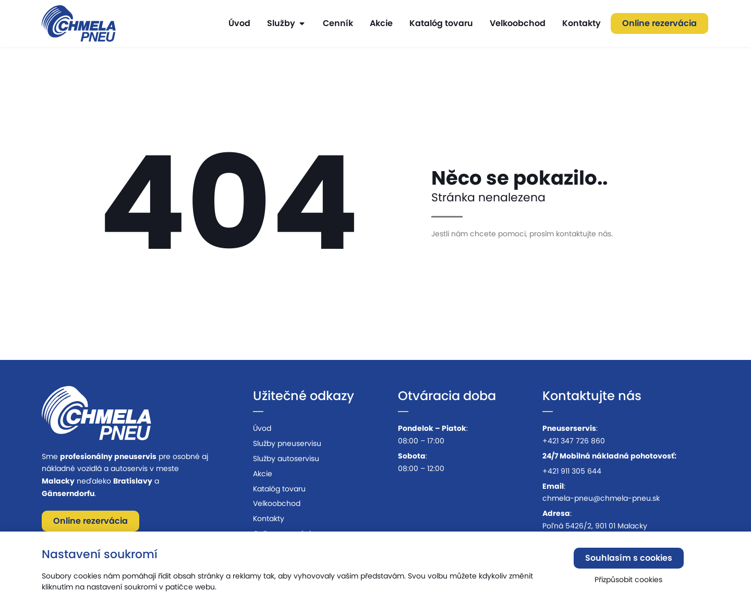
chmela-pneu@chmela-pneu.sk (601, 498)
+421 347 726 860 (573, 441)
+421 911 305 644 (571, 471)
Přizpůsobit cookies (628, 582)
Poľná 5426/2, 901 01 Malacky (594, 526)
